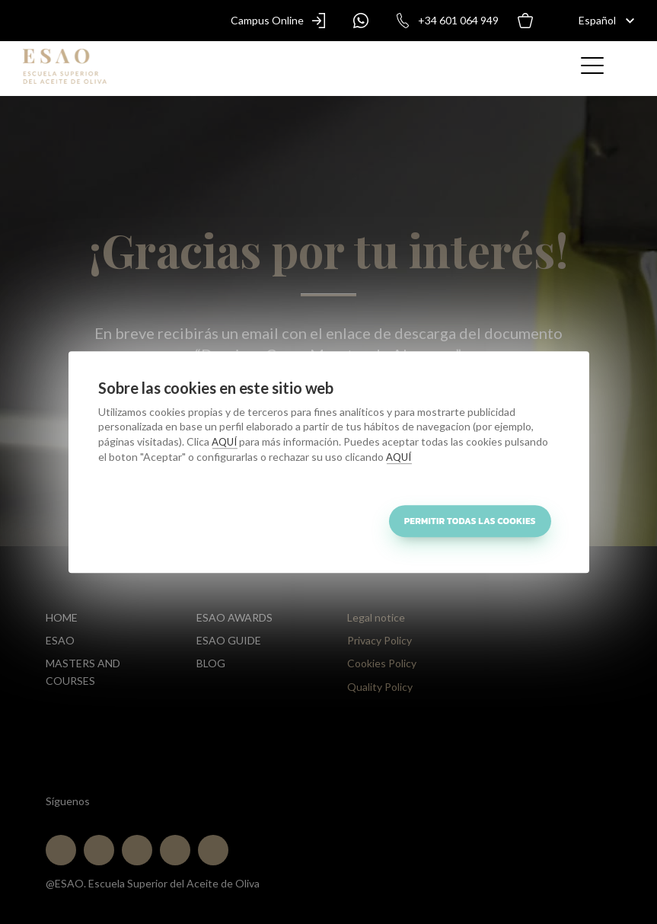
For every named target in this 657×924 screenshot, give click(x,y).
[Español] (598, 20)
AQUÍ (224, 442)
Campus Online (282, 20)
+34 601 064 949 (443, 20)
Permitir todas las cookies (470, 521)
